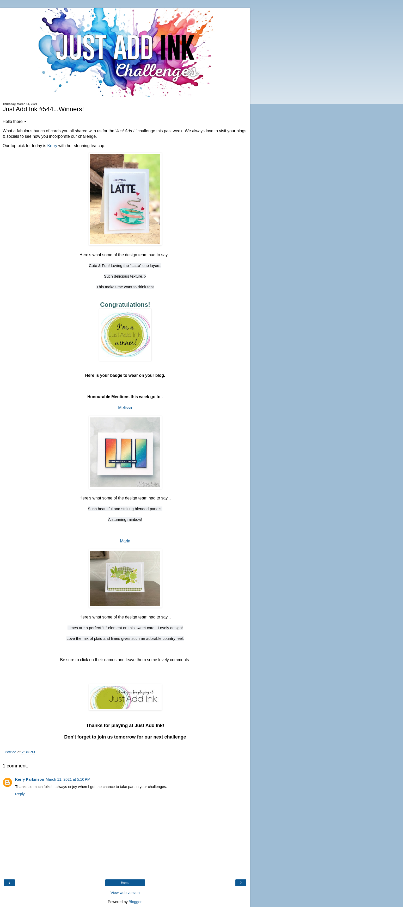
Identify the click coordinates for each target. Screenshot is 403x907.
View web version (125, 893)
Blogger (135, 902)
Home (125, 883)
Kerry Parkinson (29, 779)
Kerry (52, 145)
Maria (125, 541)
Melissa (125, 407)
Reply (20, 794)
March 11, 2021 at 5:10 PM (68, 779)
